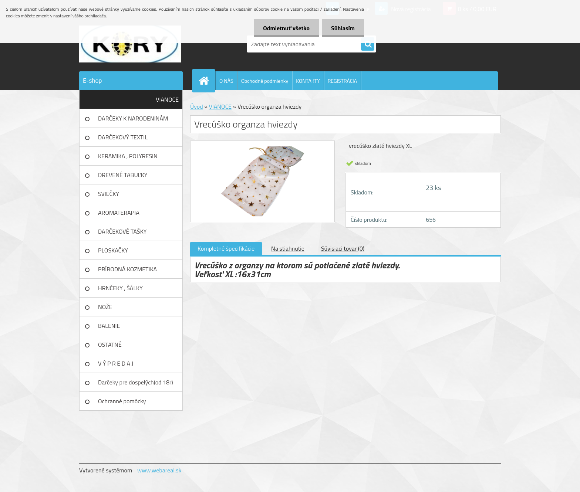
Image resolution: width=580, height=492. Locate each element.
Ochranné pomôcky (122, 401)
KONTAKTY (308, 81)
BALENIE (109, 325)
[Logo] (130, 44)
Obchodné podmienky (265, 81)
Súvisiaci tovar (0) (342, 248)
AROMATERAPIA (118, 212)
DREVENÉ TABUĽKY (122, 174)
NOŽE (105, 306)
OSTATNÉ (110, 344)
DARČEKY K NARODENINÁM (133, 118)
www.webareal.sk (159, 470)
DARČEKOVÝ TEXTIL (123, 137)
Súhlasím (343, 28)
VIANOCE (167, 99)
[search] (367, 44)
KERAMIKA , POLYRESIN (128, 156)
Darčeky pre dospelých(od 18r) (135, 382)
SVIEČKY (108, 193)
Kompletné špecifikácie (226, 248)
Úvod (196, 106)
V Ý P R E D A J (115, 363)
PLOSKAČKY (113, 250)
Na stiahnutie (287, 248)
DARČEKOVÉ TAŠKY (122, 231)
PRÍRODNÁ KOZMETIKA (127, 269)
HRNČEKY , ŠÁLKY (120, 288)
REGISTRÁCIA (342, 81)
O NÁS (226, 81)
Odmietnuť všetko (286, 28)
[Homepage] (206, 80)
